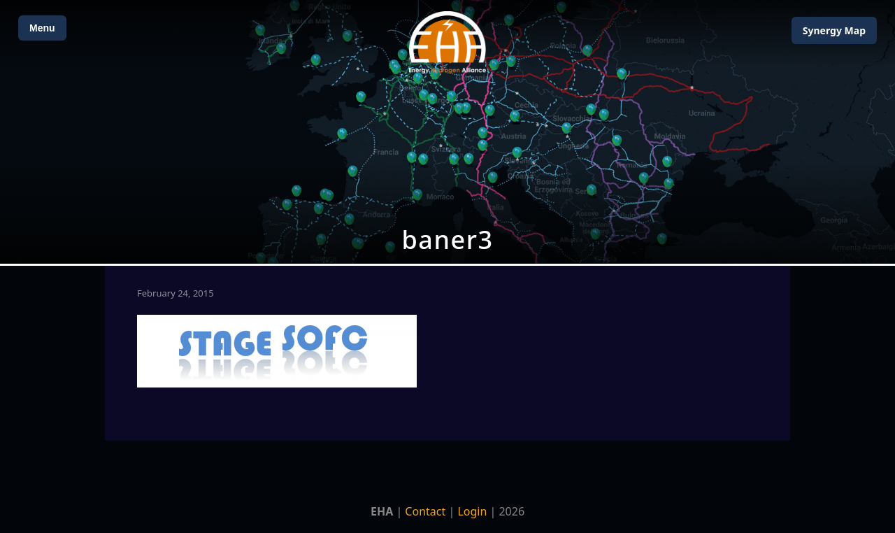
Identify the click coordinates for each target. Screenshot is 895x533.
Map (834, 30)
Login (472, 511)
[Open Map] (447, 132)
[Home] (447, 42)
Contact (425, 511)
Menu (42, 28)
